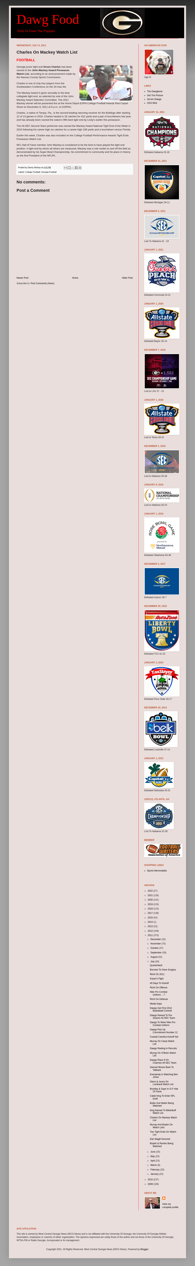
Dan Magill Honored (160, 1139)
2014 (150, 922)
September (156, 952)
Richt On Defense (159, 999)
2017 (150, 913)
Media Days (156, 1003)
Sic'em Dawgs (154, 99)
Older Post (127, 278)
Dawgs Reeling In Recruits (163, 1048)
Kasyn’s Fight (157, 978)
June (153, 1151)
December (156, 939)
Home (75, 278)
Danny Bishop (34, 167)
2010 (150, 1179)
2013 (150, 926)
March (153, 1165)
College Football (32, 172)
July (152, 961)
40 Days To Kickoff (159, 983)
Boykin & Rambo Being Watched (161, 1144)
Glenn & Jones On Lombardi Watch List (161, 1083)
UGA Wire (152, 103)
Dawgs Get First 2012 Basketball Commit (161, 1009)
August (154, 957)
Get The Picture (155, 95)
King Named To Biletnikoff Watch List (163, 1111)
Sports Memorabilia (157, 870)
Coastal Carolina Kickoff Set (164, 1036)
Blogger (144, 1249)
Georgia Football (49, 172)
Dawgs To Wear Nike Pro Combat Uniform (162, 1023)
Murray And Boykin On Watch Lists (161, 1126)
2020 (150, 899)
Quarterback (156, 965)
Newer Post (22, 278)
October (154, 948)
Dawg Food (48, 19)
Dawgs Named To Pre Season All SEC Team (162, 1016)
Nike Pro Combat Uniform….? (158, 993)
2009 (150, 1184)
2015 (150, 917)
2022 (150, 890)
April (153, 1160)
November (156, 943)
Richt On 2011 (157, 974)
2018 (150, 908)
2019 (150, 904)
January (154, 1174)
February (155, 1169)
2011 (150, 935)
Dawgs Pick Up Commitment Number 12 (164, 1031)
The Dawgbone (154, 91)
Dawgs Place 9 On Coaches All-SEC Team (163, 1061)
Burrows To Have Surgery (163, 969)
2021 (150, 895)
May (152, 1156)
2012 (150, 931)
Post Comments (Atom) (42, 283)
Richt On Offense (158, 987)
